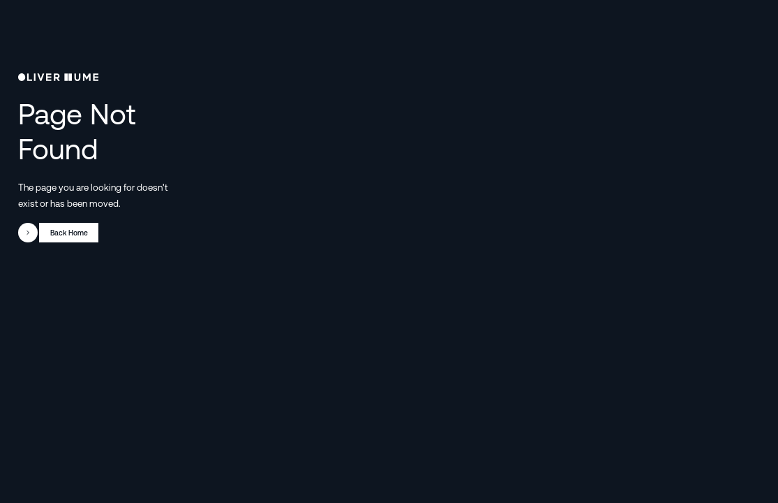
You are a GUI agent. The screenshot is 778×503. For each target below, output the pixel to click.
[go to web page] (58, 232)
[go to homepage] (58, 77)
